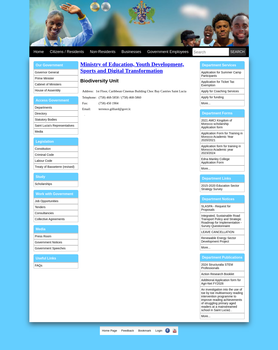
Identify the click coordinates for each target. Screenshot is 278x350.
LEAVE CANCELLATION (217, 232)
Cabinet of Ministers (48, 84)
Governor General (47, 72)
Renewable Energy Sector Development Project (218, 239)
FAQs (38, 265)
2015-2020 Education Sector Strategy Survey (220, 187)
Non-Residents (103, 52)
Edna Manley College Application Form (215, 160)
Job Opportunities (47, 201)
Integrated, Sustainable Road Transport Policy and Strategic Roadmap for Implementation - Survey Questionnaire (221, 221)
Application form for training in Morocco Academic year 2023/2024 (221, 149)
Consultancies (44, 213)
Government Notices (48, 242)
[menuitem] (109, 330)
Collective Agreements (50, 219)
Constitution (43, 148)
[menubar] (139, 330)
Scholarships (43, 184)
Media (39, 131)
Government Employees (168, 52)
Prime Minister (44, 78)
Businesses (131, 52)
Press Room (43, 236)
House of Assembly (48, 90)
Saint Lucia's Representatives (54, 125)
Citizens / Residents (67, 52)
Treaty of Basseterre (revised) (55, 166)
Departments (43, 107)
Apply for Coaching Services (220, 91)
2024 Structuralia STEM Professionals (217, 266)
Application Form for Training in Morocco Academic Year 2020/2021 (222, 137)
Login (158, 330)
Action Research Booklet (217, 274)
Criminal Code (44, 154)
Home (39, 52)
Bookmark (144, 330)
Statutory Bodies (46, 119)
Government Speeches (50, 248)
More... (206, 103)
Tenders (40, 207)
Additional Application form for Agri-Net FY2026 (221, 281)
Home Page (109, 330)
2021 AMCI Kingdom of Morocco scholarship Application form (216, 124)
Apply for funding (212, 97)
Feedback (127, 330)
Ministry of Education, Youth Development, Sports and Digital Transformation (132, 67)
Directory (41, 113)
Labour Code (43, 160)
